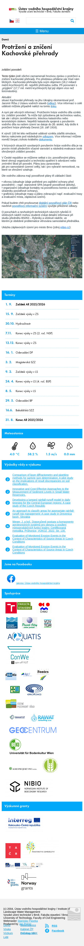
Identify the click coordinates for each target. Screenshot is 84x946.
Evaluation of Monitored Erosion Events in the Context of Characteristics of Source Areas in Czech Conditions (42, 538)
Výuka (7, 929)
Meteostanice (28, 925)
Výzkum (8, 933)
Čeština (11, 20)
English (17, 20)
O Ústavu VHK (28, 933)
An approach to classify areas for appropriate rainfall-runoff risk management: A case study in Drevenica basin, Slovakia (43, 513)
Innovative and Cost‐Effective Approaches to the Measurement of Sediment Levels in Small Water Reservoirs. (40, 491)
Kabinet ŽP (26, 929)
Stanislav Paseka (28, 920)
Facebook (58, 930)
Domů (5, 39)
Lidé (5, 937)
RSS (54, 925)
